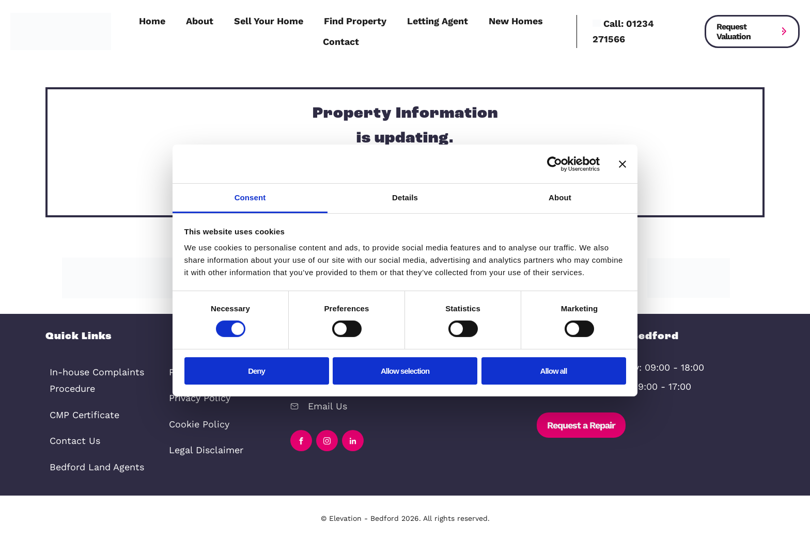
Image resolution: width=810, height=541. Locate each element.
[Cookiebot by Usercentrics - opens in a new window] (554, 163)
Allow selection (405, 371)
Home (152, 20)
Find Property (355, 20)
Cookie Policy (199, 424)
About (199, 20)
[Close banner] (622, 163)
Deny (256, 371)
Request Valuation (733, 31)
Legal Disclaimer (206, 449)
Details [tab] (405, 197)
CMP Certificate (84, 414)
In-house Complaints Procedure (97, 380)
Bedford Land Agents (97, 467)
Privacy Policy (199, 397)
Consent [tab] (250, 197)
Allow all (553, 371)
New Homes (516, 20)
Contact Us (75, 440)
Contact (341, 41)
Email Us (327, 406)
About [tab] (560, 197)
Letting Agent (437, 20)
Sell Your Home (268, 20)
